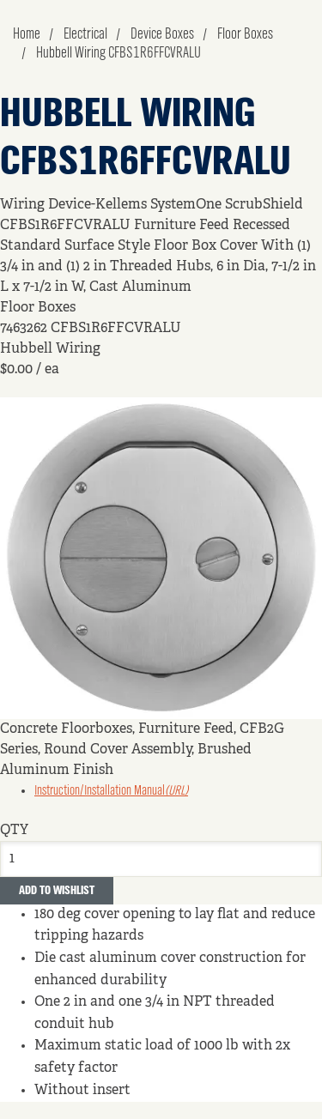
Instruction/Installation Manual (111, 791)
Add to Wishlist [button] (56, 891)
